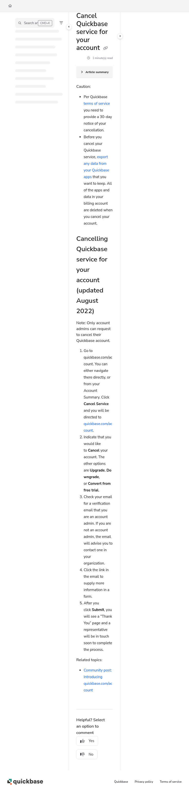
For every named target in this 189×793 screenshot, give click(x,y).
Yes (87, 740)
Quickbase (121, 782)
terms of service (97, 103)
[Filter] (61, 23)
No (87, 754)
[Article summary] (94, 72)
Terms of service (171, 782)
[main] (94, 391)
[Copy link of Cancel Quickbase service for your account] (106, 48)
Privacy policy (144, 782)
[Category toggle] (69, 27)
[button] (34, 23)
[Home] (10, 6)
